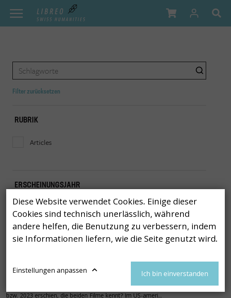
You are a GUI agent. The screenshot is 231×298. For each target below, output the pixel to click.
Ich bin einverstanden (174, 273)
